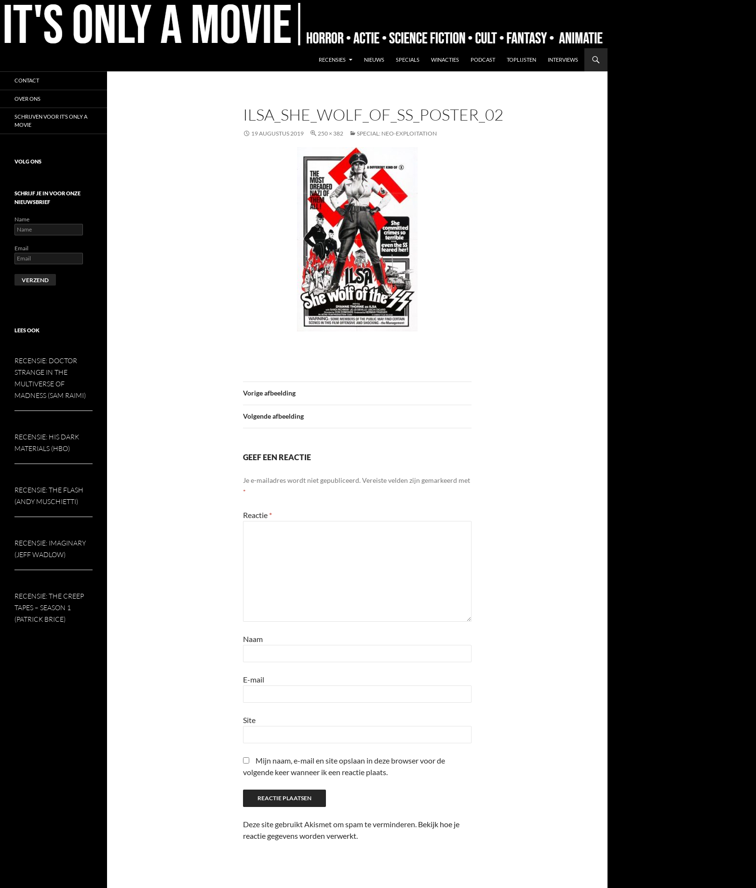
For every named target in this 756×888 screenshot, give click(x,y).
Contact (26, 80)
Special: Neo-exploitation (397, 133)
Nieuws (374, 59)
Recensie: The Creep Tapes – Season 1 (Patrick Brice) (49, 607)
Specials (407, 59)
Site (249, 719)
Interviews (563, 59)
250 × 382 (330, 133)
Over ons (27, 99)
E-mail (253, 679)
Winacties (445, 59)
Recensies (332, 59)
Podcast (483, 59)
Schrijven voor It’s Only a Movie (50, 120)
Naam (253, 638)
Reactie (257, 514)
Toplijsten (521, 59)
